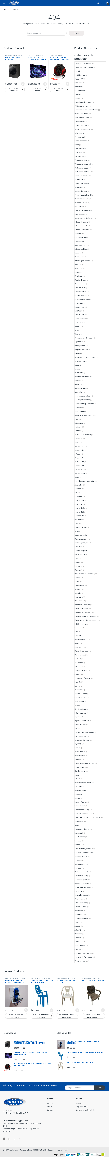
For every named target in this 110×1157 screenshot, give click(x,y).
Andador (78, 728)
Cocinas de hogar (81, 191)
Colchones (78, 438)
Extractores (79, 423)
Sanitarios (78, 427)
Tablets (77, 94)
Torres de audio (80, 945)
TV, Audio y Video (39, 55)
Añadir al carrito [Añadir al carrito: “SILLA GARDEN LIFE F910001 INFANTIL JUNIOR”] (51, 1010)
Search (98, 3)
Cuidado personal (81, 856)
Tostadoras (79, 322)
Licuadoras (78, 268)
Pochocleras (79, 303)
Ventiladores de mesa (82, 160)
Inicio (5, 10)
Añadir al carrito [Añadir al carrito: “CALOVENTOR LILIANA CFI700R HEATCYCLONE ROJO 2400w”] (67, 84)
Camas (77, 581)
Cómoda (78, 593)
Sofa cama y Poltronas (82, 678)
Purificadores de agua (82, 810)
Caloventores (79, 133)
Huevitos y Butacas (81, 709)
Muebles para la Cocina (83, 612)
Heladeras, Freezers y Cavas (85, 357)
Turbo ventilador (80, 156)
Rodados (78, 841)
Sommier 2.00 (79, 516)
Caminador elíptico (81, 895)
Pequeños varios (81, 295)
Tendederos (79, 821)
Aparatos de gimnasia (82, 887)
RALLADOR (78, 311)
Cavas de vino (80, 361)
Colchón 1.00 (79, 450)
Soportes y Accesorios (83, 953)
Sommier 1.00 (79, 504)
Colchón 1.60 (79, 465)
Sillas (76, 558)
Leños (77, 145)
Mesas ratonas (80, 655)
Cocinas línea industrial (83, 195)
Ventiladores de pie (82, 168)
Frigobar (78, 369)
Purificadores (79, 214)
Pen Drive (78, 71)
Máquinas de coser (81, 349)
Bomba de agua (80, 767)
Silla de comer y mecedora (84, 732)
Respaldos (78, 496)
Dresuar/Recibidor (81, 639)
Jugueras (78, 264)
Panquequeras (80, 288)
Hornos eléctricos (81, 203)
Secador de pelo (81, 879)
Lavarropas (79, 384)
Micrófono (78, 934)
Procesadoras (80, 307)
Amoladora (78, 759)
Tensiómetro (79, 914)
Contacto (50, 1110)
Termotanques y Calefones (84, 404)
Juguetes (78, 717)
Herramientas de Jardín (83, 783)
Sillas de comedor (81, 670)
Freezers (78, 365)
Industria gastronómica (82, 261)
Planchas (78, 353)
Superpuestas (79, 585)
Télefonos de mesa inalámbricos (86, 110)
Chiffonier (78, 589)
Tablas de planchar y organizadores (87, 817)
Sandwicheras (80, 315)
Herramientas (79, 756)
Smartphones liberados (83, 102)
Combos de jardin (81, 551)
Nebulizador (79, 910)
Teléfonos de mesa (82, 106)
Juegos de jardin (81, 535)
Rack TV (78, 659)
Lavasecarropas (80, 388)
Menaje (77, 272)
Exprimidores (79, 241)
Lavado (20, 55)
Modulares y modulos (82, 605)
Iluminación (78, 798)
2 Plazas (77, 454)
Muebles (78, 570)
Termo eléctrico (80, 318)
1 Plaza (77, 442)
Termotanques (80, 411)
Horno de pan (79, 257)
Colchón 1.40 (79, 462)
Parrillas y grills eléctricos (83, 210)
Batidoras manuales (81, 226)
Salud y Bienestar (81, 903)
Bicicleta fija (79, 891)
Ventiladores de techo (82, 172)
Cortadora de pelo (81, 864)
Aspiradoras (79, 342)
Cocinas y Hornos (81, 176)
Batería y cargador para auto (85, 763)
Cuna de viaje (79, 701)
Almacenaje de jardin (82, 543)
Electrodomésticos (11, 55)
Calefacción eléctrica (56, 55)
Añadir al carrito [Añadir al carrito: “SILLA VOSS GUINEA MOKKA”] (103, 1010)
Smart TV (30, 55)
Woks (76, 330)
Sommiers (78, 489)
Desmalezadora (80, 790)
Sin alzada (78, 666)
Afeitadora (78, 860)
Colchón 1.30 (79, 458)
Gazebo (77, 531)
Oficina (77, 825)
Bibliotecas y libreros (82, 829)
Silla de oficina (80, 837)
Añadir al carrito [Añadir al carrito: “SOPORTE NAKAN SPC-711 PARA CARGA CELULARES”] (26, 1010)
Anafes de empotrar (82, 183)
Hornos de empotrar (82, 199)
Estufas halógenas (81, 141)
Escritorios (78, 833)
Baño (76, 419)
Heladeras (78, 373)
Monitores (78, 87)
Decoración (79, 520)
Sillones (77, 562)
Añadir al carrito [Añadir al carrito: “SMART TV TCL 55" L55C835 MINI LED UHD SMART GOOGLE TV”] (45, 84)
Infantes (77, 686)
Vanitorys (78, 431)
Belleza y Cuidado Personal (84, 852)
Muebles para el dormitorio (84, 574)
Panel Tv (78, 682)
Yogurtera (78, 334)
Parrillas (77, 748)
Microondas (79, 206)
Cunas (77, 705)
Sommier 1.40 (79, 508)
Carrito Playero (80, 752)
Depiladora (78, 868)
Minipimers (78, 276)
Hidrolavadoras (80, 771)
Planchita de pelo (81, 876)
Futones (77, 643)
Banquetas (78, 547)
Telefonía (78, 98)
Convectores (79, 137)
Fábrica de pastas (81, 245)
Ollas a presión (80, 284)
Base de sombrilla (81, 527)
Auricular (78, 926)
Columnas (78, 635)
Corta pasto (79, 786)
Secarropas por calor (82, 400)
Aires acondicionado (82, 118)
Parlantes (78, 938)
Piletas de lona (80, 806)
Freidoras (78, 253)
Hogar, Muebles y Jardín (83, 415)
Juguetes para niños (82, 721)
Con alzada (79, 663)
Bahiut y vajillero (80, 624)
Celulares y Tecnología (83, 63)
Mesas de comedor (82, 651)
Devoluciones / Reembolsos (86, 1110)
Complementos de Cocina (84, 218)
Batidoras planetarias (82, 230)
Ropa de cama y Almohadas (84, 481)
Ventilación (78, 152)
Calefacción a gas (81, 125)
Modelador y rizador (82, 872)
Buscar (76, 33)
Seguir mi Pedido (82, 1107)
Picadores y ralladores (83, 299)
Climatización (79, 122)
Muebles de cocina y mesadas (85, 616)
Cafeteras (78, 234)
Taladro (77, 779)
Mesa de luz (79, 601)
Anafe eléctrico (80, 179)
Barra (76, 632)
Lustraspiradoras (80, 346)
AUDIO (77, 922)
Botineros (78, 578)
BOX (76, 493)
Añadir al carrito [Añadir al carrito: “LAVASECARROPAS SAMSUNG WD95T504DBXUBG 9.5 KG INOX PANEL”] (23, 84)
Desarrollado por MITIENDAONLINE (33, 1150)
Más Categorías (80, 736)
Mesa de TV (79, 647)
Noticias (50, 1107)
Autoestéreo (79, 930)
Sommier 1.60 (79, 512)
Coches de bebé (81, 694)
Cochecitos (79, 690)
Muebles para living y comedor (86, 620)
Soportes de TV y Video (83, 957)
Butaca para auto (81, 713)
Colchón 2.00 (79, 469)
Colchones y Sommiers (83, 435)
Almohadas (78, 485)
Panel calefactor (80, 149)
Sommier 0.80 (79, 500)
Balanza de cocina (81, 222)
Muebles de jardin (81, 539)
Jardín (77, 523)
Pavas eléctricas (80, 291)
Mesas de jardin (80, 554)
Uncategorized (80, 961)
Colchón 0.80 (79, 446)
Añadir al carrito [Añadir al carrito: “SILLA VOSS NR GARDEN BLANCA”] (77, 1010)
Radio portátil (79, 941)
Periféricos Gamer (81, 75)
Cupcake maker (80, 237)
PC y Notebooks (80, 90)
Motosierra (78, 794)
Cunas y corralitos (81, 697)
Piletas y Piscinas (81, 802)
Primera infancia (80, 724)
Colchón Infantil (80, 473)
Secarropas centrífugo (83, 396)
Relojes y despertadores (83, 813)
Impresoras (78, 83)
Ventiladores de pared (83, 164)
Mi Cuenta (79, 1103)
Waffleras (78, 326)
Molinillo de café (80, 280)
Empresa (50, 1103)
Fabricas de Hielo (81, 249)
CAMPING (78, 744)
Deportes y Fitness (81, 883)
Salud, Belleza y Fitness (83, 849)
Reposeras (78, 566)
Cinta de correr (80, 899)
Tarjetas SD (79, 79)
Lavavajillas (78, 392)
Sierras (77, 775)
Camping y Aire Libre (82, 740)
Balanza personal (81, 907)
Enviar (100, 1088)
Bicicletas (78, 845)
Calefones (78, 407)
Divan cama (79, 597)
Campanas (78, 187)
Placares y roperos (81, 608)
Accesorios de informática (84, 67)
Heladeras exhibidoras (83, 376)
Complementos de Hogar (83, 338)
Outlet (77, 477)
